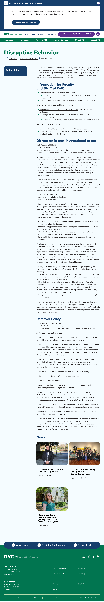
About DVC (13, 58)
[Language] (52, 34)
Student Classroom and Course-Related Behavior (59, 109)
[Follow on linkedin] (93, 557)
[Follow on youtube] (98, 557)
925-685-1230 (9, 574)
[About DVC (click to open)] (95, 40)
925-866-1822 (9, 589)
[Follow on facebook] (88, 557)
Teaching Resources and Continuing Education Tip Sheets (62, 115)
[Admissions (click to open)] (24, 40)
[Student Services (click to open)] (60, 40)
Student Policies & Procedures (29, 58)
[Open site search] (98, 34)
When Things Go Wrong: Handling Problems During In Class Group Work (71, 120)
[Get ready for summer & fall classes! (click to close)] (52, 3)
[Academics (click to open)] (8, 40)
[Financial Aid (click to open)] (41, 40)
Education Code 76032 (66, 93)
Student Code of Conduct (52, 95)
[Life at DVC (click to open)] (79, 40)
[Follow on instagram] (82, 557)
